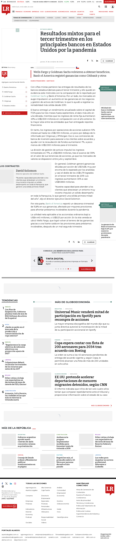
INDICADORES (103, 11)
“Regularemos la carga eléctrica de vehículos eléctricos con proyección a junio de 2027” (15, 349)
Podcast (29, 517)
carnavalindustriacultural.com (35, 537)
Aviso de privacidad (83, 500)
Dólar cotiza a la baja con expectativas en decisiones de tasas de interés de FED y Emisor (15, 381)
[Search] (99, 7)
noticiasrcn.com (78, 537)
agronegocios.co (27, 534)
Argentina (21, 434)
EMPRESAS (35, 11)
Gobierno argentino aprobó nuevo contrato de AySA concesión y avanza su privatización (27, 441)
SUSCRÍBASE (110, 2)
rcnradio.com (65, 537)
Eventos (60, 501)
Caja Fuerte (45, 490)
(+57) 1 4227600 (8, 498)
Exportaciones (88, 17)
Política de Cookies (83, 511)
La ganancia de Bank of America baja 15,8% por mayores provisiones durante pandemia (108, 231)
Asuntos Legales (31, 490)
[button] (34, 261)
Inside (59, 509)
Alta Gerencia (46, 487)
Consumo (29, 495)
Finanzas (29, 503)
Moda (7, 324)
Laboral (8, 360)
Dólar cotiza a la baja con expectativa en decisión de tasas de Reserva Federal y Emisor (104, 441)
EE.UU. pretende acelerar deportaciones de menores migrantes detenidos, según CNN (81, 381)
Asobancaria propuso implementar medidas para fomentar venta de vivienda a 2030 (64, 442)
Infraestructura (46, 509)
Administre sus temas (11, 113)
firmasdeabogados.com (64, 534)
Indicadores (30, 509)
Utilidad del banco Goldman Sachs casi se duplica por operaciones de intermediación (108, 113)
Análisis (59, 487)
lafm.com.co (90, 537)
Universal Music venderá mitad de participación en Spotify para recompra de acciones (82, 316)
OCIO (42, 11)
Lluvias (57, 17)
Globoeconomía (63, 503)
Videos (43, 522)
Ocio (59, 511)
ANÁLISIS (73, 11)
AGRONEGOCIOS (63, 11)
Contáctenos (81, 497)
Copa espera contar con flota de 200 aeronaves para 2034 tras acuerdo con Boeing (79, 347)
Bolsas (7, 375)
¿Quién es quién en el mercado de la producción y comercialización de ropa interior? (14, 331)
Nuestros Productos (83, 495)
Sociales (29, 522)
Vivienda (50, 17)
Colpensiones (34, 20)
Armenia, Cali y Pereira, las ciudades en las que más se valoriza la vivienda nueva (16, 396)
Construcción (40, 17)
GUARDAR (107, 61)
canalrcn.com (53, 537)
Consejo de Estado (20, 20)
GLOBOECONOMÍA (51, 11)
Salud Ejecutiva (62, 517)
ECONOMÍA (27, 11)
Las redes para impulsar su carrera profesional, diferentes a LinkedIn (104, 462)
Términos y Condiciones (85, 503)
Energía (71, 17)
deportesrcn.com (20, 540)
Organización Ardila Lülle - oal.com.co (105, 536)
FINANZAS (19, 11)
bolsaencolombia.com (83, 534)
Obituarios (45, 511)
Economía (60, 495)
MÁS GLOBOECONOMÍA (100, 405)
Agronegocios (31, 487)
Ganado (98, 17)
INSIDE (111, 11)
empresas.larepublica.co (44, 534)
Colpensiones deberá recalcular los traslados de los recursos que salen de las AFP (15, 365)
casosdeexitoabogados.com (12, 537)
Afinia (79, 17)
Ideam (65, 17)
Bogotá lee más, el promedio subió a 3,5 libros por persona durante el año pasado (65, 462)
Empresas (29, 501)
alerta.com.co (7, 540)
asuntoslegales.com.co (10, 534)
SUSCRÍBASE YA (87, 269)
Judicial (20, 455)
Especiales (45, 501)
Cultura (59, 455)
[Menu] (14, 11)
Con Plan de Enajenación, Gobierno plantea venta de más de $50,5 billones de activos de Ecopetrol (16, 314)
